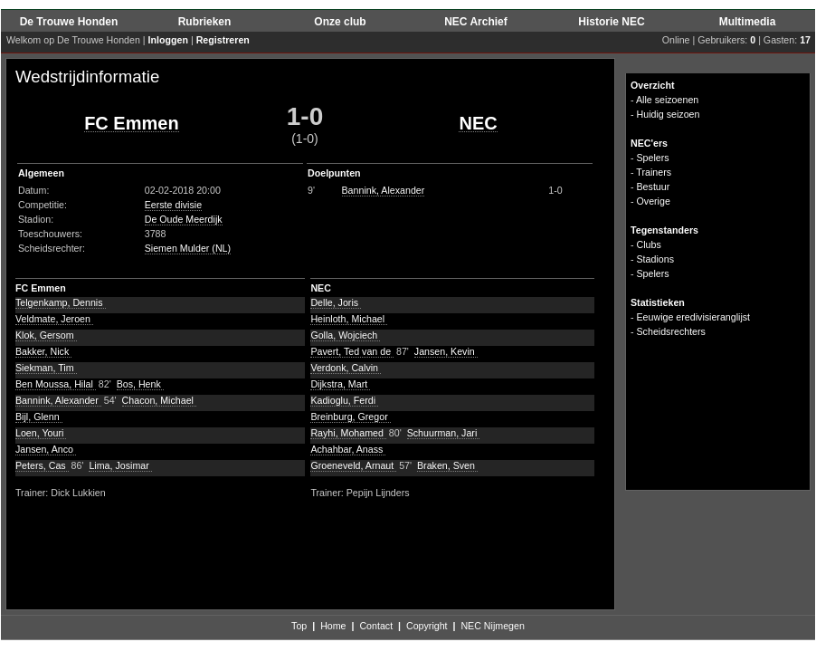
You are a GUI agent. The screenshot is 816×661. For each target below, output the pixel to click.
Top (299, 625)
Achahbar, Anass (347, 449)
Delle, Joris (335, 302)
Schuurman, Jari (443, 432)
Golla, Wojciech (345, 335)
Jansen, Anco (45, 449)
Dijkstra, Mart (340, 383)
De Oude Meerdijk (184, 219)
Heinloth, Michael (348, 318)
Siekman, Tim (46, 367)
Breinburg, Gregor (350, 416)
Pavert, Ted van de (352, 351)
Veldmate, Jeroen (54, 318)
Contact (376, 625)
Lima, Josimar (120, 465)
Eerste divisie (173, 204)
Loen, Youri (40, 432)
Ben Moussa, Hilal (55, 383)
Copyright (427, 625)
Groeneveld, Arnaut (353, 465)
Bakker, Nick (43, 351)
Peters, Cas (42, 465)
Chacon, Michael (159, 400)
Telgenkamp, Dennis (60, 302)
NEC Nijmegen (492, 625)
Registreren (223, 39)
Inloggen (168, 39)
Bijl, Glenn (38, 416)
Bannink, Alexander (383, 190)
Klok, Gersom (46, 335)
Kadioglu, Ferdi (344, 400)
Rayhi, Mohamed (348, 432)
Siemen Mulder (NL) (188, 248)
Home (333, 625)
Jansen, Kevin (446, 351)
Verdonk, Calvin (345, 367)
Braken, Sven (447, 465)
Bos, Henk (140, 383)
